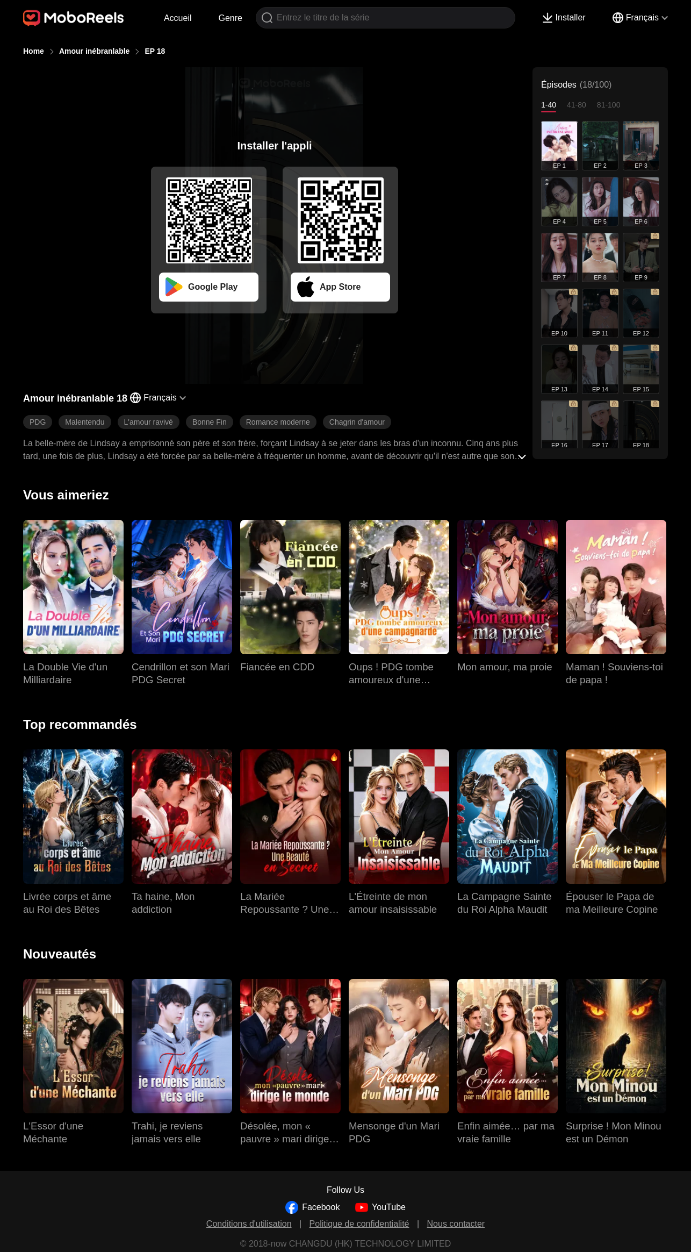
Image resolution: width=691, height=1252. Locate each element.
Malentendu (84, 422)
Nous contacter (456, 1223)
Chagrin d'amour (357, 422)
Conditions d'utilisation (249, 1223)
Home (33, 51)
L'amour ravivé (148, 422)
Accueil (178, 18)
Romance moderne (278, 422)
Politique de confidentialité (359, 1223)
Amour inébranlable (94, 51)
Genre (230, 18)
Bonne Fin (209, 422)
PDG (38, 422)
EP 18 (155, 51)
